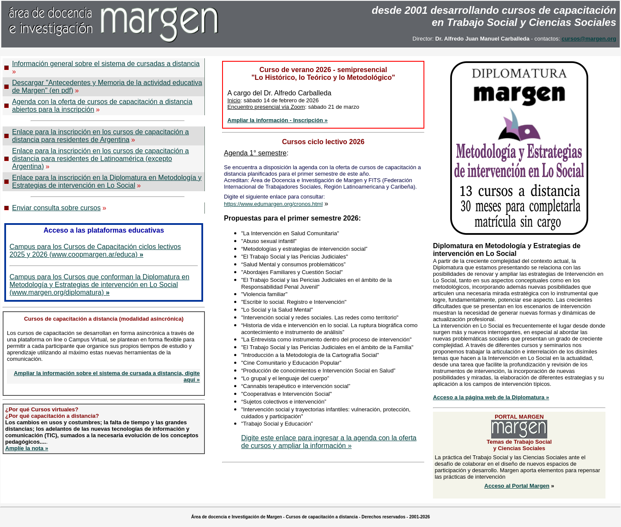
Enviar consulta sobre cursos (56, 207)
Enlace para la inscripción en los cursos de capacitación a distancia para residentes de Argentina (100, 135)
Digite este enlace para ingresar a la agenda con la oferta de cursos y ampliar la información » (328, 441)
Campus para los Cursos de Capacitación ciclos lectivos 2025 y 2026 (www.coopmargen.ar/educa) (95, 250)
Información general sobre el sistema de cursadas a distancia (106, 63)
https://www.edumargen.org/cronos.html (273, 204)
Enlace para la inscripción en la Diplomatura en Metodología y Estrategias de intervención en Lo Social (106, 181)
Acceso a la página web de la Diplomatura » (491, 397)
